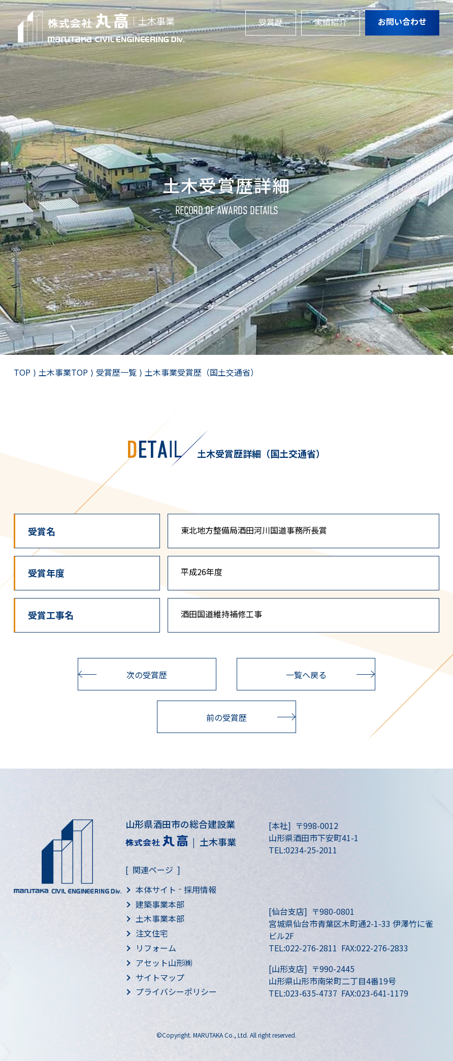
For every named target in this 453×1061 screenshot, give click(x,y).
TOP (22, 372)
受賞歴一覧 (116, 372)
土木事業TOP (63, 372)
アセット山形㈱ (164, 962)
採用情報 (200, 889)
